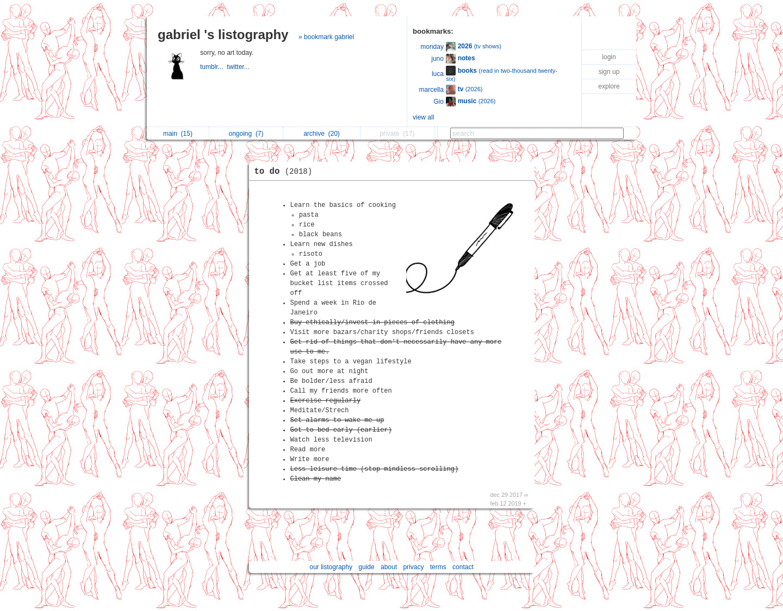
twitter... (239, 67)
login (609, 57)
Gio (438, 101)
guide (366, 567)
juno (437, 58)
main (177, 133)
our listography (330, 567)
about (389, 567)
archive (321, 133)
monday (432, 47)
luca (438, 74)
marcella (431, 89)
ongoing (245, 133)
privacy (413, 567)
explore (608, 86)
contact (463, 567)
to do (286, 172)
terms (438, 567)
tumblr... (213, 67)
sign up (609, 71)
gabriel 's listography (223, 34)
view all (423, 117)
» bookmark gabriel (326, 37)
